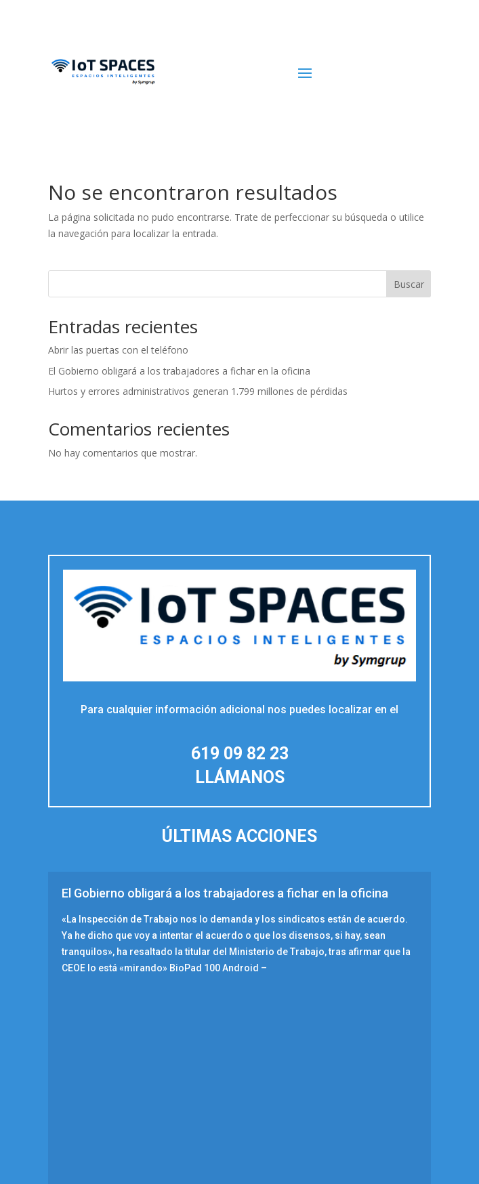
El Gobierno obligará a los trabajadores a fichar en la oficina (179, 370)
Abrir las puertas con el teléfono (118, 349)
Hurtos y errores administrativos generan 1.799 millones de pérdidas (198, 391)
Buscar (409, 284)
